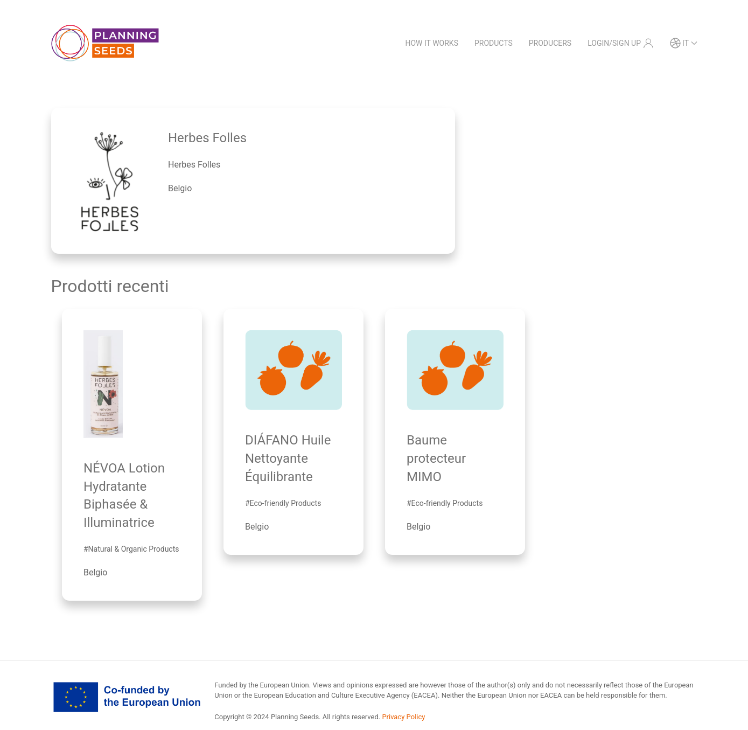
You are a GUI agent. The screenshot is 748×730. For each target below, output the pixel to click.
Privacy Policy (403, 717)
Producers (550, 43)
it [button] (683, 43)
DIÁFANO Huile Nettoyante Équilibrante (288, 458)
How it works (432, 43)
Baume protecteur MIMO (436, 458)
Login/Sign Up (620, 43)
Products (493, 43)
